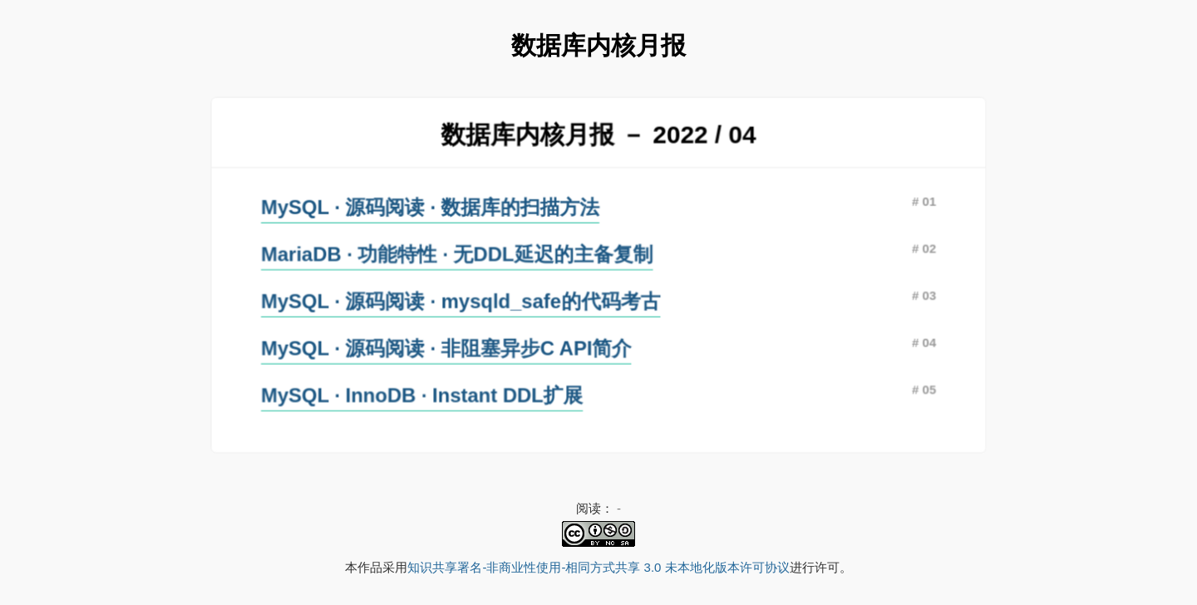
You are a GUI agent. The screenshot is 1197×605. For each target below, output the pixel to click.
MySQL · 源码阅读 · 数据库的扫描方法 (432, 208)
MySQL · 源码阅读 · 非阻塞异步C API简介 (448, 346)
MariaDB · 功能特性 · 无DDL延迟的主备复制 (458, 254)
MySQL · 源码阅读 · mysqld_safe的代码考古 (462, 301)
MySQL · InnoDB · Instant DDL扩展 (424, 393)
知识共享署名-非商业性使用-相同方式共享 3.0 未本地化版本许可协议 (598, 567)
